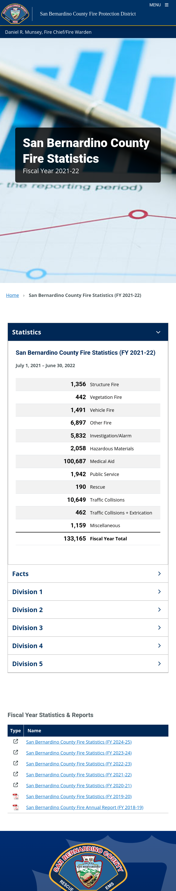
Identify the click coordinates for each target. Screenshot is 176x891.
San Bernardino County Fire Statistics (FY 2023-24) (78, 753)
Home (12, 295)
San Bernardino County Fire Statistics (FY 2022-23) (78, 764)
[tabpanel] (88, 453)
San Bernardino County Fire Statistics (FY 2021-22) (78, 775)
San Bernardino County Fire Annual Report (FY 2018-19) (84, 807)
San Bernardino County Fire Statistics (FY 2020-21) (78, 785)
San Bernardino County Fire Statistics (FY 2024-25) (78, 742)
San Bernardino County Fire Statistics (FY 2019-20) (78, 796)
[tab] (88, 332)
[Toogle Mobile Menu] (159, 4)
